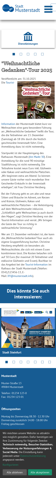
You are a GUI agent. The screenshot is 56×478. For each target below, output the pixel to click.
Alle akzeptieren (40, 472)
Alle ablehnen (15, 472)
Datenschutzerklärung (33, 456)
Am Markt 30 (36, 157)
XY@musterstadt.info (20, 276)
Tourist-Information (36, 264)
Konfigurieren (10, 464)
